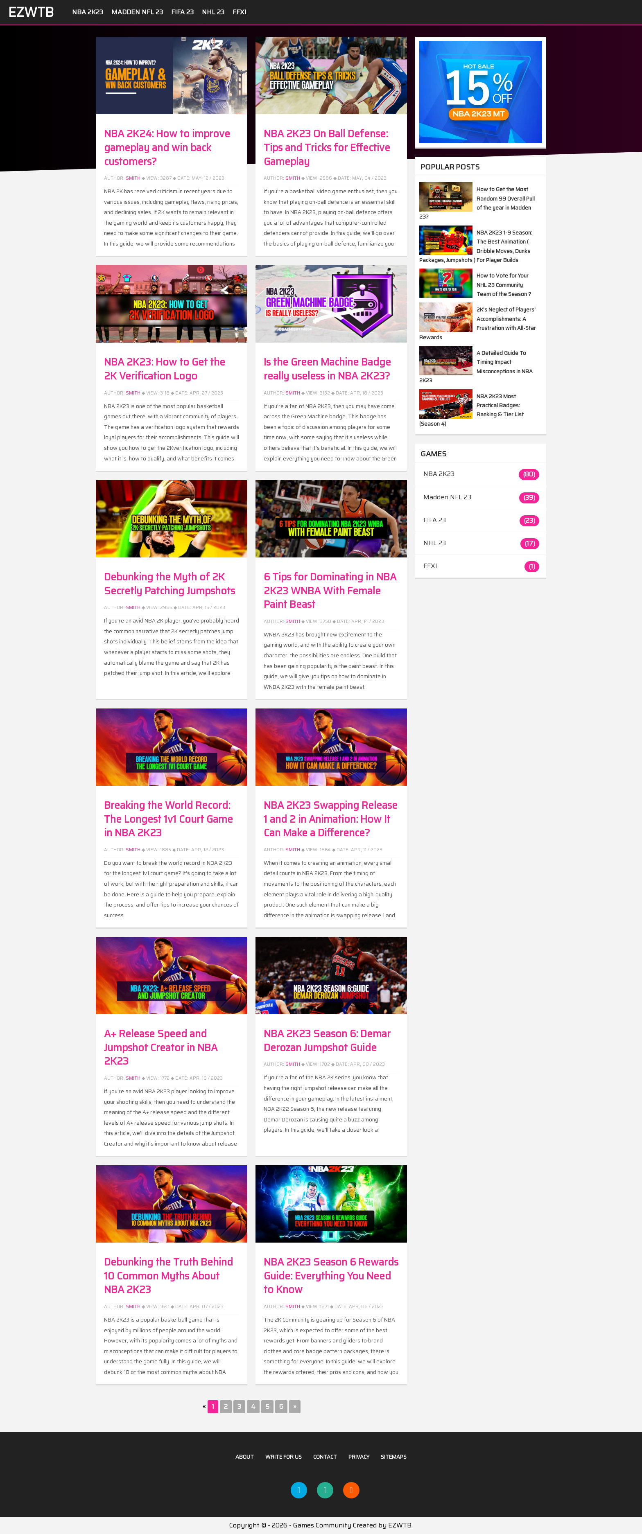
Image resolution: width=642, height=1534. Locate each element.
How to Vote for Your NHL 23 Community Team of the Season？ (504, 284)
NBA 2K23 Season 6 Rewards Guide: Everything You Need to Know (331, 1275)
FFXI (239, 12)
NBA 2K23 (87, 12)
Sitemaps (394, 1457)
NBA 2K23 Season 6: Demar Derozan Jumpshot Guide (327, 1041)
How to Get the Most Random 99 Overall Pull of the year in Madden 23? (477, 203)
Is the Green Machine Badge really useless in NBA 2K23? (327, 369)
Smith (133, 178)
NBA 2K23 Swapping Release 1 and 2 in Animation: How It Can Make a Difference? (331, 819)
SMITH (133, 1306)
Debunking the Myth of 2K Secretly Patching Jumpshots (169, 584)
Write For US (283, 1457)
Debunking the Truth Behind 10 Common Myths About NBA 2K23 (168, 1275)
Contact (325, 1457)
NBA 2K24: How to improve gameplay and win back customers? (167, 147)
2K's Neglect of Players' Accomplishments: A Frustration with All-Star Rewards (477, 323)
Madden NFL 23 (137, 12)
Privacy (358, 1457)
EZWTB (31, 12)
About (244, 1457)
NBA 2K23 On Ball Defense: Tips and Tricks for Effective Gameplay (327, 147)
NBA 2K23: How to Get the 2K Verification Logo (164, 369)
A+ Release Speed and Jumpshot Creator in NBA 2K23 (160, 1047)
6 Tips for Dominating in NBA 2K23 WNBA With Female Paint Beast (330, 590)
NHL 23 (213, 12)
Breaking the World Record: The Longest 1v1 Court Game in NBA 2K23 (168, 819)
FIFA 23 (182, 12)
